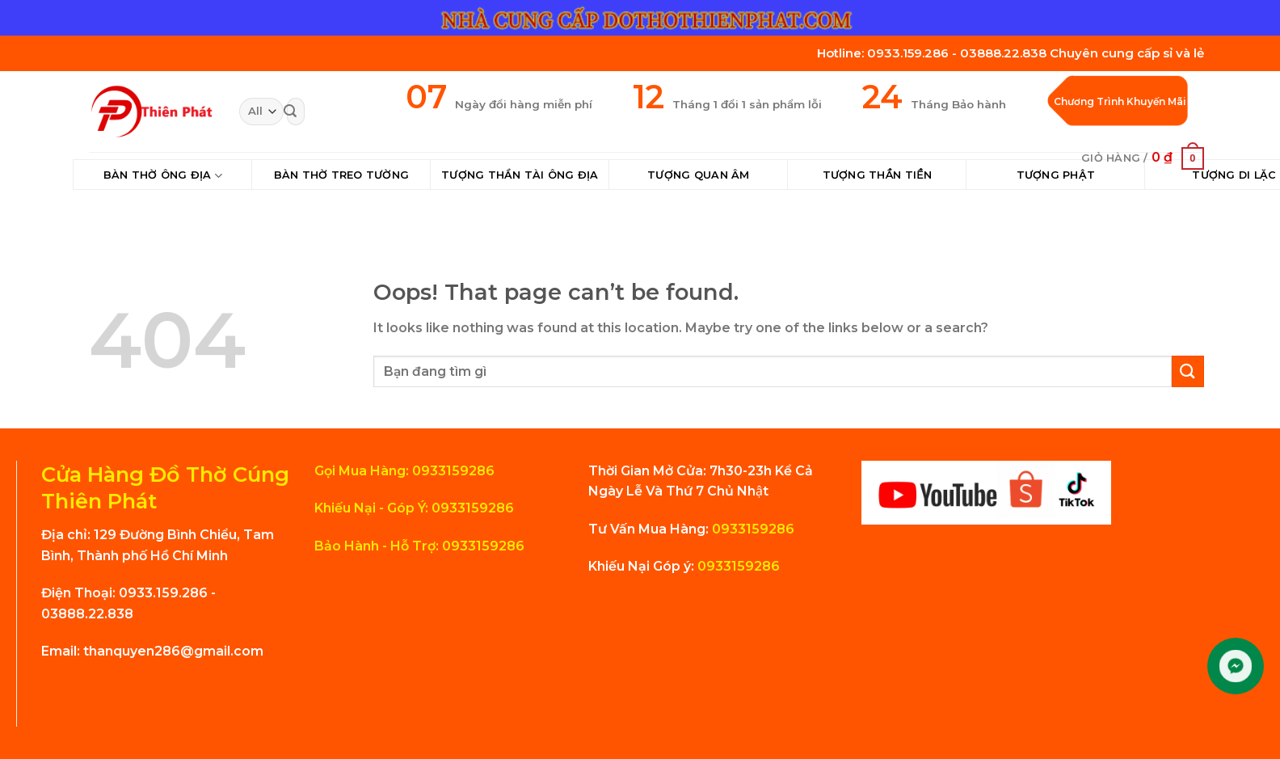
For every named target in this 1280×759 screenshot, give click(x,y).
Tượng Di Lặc (1234, 175)
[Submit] (290, 111)
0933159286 (751, 529)
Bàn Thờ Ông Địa (162, 175)
